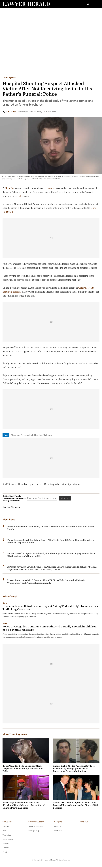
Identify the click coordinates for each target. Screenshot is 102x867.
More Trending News (15, 734)
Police (23, 435)
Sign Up (64, 498)
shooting (50, 188)
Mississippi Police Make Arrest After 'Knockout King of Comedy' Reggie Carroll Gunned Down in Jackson (24, 805)
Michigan (9, 188)
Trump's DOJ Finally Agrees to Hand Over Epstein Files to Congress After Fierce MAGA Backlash (75, 805)
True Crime (7, 835)
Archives (6, 826)
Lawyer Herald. (50, 860)
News (5, 603)
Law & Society (8, 839)
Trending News (9, 77)
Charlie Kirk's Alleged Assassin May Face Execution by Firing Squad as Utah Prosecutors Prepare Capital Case (74, 768)
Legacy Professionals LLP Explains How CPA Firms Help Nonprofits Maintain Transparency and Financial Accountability (46, 581)
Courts (5, 852)
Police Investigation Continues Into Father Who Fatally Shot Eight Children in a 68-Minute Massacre (50, 628)
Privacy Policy (33, 831)
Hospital (38, 435)
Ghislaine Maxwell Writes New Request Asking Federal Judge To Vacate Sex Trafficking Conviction (50, 607)
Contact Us (58, 831)
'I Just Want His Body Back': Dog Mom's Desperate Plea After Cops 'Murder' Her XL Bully (24, 768)
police (21, 196)
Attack (30, 435)
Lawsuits (6, 848)
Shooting (15, 435)
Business (6, 843)
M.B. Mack (11, 111)
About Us (57, 826)
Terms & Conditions (35, 826)
